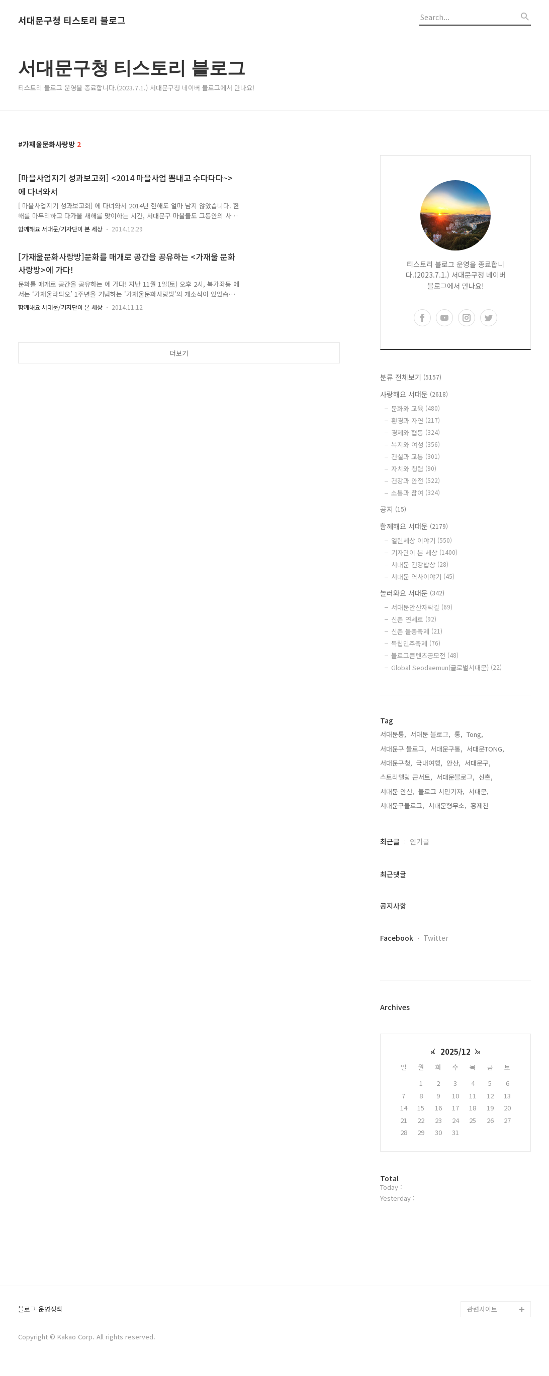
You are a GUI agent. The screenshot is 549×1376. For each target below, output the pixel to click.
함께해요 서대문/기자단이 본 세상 (60, 228)
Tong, (475, 734)
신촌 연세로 (413, 619)
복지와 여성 (415, 444)
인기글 (419, 841)
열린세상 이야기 (421, 540)
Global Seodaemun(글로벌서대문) (446, 667)
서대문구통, (446, 749)
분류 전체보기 (410, 377)
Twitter (435, 938)
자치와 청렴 (413, 468)
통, (458, 734)
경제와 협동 (415, 432)
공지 (393, 509)
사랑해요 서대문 (414, 394)
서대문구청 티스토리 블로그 (72, 20)
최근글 (390, 841)
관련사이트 (482, 1309)
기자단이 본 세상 (424, 552)
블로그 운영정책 (40, 1309)
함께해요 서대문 (414, 526)
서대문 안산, (397, 791)
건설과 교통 (415, 456)
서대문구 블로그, (403, 749)
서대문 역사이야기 (422, 576)
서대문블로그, (455, 777)
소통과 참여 (415, 492)
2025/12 (455, 1051)
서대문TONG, (485, 749)
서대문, (479, 791)
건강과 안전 (415, 480)
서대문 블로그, (430, 734)
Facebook (396, 938)
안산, (453, 763)
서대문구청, (396, 763)
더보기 (179, 353)
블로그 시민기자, (441, 791)
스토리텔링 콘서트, (406, 777)
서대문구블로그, (402, 805)
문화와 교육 (415, 408)
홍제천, (481, 805)
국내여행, (429, 763)
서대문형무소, (447, 805)
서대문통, (393, 734)
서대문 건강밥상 (419, 564)
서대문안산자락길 (421, 607)
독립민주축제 (415, 643)
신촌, (486, 777)
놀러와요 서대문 (412, 593)
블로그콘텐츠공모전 (425, 655)
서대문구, (478, 763)
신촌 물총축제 (416, 631)
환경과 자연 (415, 420)
